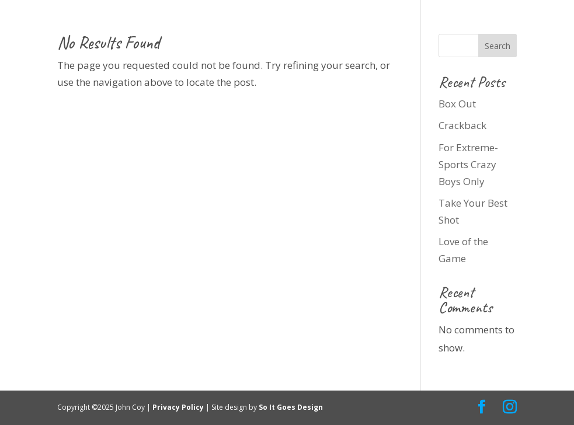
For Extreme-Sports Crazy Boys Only (468, 164)
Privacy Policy (179, 407)
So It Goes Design (292, 407)
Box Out (457, 103)
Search (497, 45)
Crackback (462, 125)
